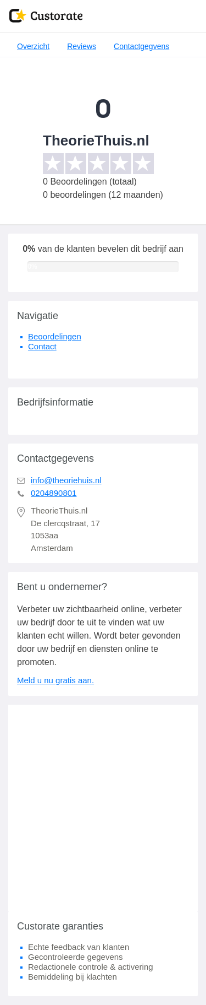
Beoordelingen (54, 336)
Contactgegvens (141, 46)
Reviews (81, 46)
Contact (42, 346)
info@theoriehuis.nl (66, 480)
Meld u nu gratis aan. (55, 680)
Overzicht (33, 46)
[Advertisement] (103, 808)
